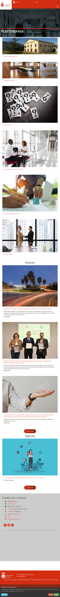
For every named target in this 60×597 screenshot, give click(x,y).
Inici (9, 579)
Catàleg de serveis (9, 80)
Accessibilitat (54, 579)
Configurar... (4, 594)
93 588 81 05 (11, 511)
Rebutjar (51, 594)
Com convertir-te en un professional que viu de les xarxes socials (23, 477)
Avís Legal (14, 579)
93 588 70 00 (11, 509)
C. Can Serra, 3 (11, 504)
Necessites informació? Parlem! (13, 169)
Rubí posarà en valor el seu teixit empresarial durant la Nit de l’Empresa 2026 (27, 309)
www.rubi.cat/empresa (12, 514)
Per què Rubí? (8, 254)
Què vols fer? (8, 125)
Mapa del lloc (45, 579)
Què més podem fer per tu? (12, 214)
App (7, 516)
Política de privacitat (24, 579)
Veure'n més (30, 431)
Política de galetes (36, 579)
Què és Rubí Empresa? (10, 56)
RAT (5, 579)
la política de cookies (28, 591)
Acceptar (56, 594)
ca (37, 2)
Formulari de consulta (12, 519)
